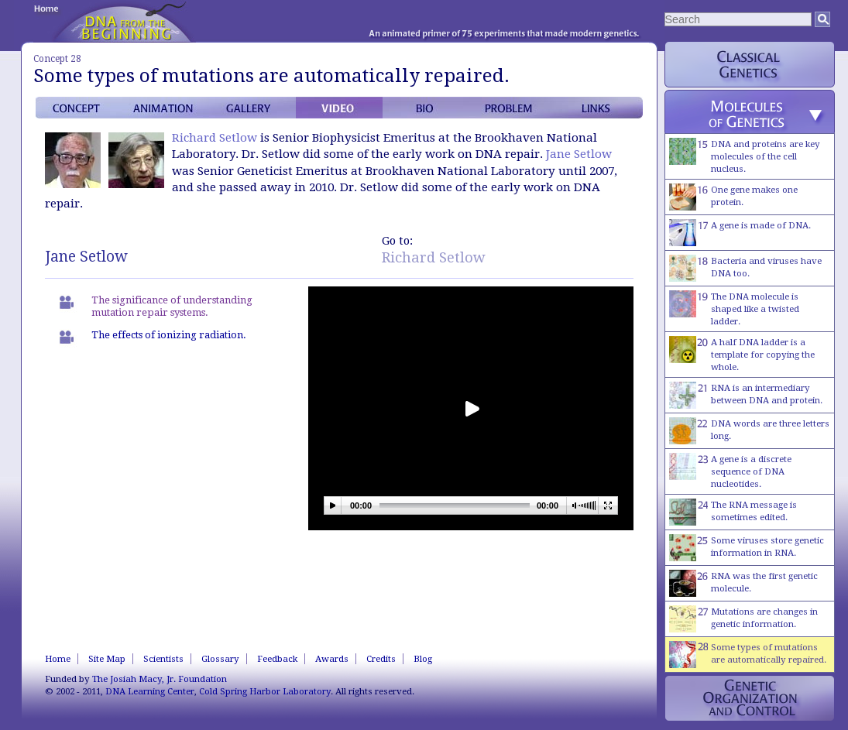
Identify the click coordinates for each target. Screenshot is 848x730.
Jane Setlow (579, 154)
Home (57, 658)
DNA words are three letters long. (749, 430)
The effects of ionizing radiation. (168, 335)
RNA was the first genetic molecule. (743, 583)
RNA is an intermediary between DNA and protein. (745, 395)
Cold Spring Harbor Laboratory (265, 691)
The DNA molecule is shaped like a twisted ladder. (734, 308)
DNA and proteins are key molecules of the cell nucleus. (744, 156)
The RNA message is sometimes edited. (733, 512)
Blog (423, 658)
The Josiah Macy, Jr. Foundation (159, 678)
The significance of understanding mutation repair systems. (171, 306)
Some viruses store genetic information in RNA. (746, 547)
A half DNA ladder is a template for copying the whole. (742, 354)
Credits (381, 658)
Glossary (220, 658)
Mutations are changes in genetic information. (743, 618)
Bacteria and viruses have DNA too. (745, 268)
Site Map (106, 658)
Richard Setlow (214, 138)
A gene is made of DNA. (740, 232)
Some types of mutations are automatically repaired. (747, 654)
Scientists (163, 658)
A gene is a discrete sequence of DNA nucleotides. (730, 471)
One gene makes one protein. (733, 197)
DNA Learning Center (149, 691)
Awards (331, 658)
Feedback (277, 658)
